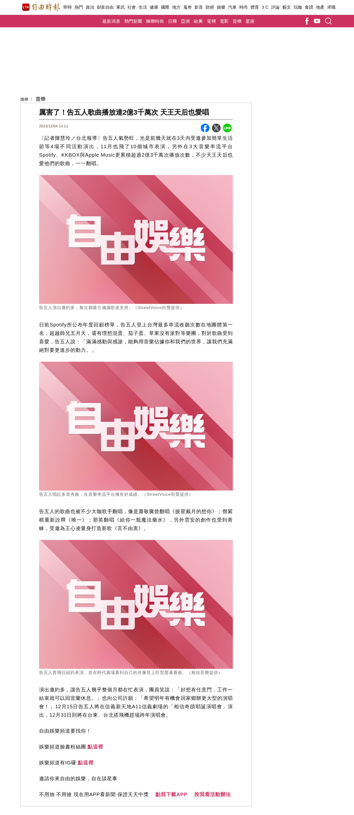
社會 (131, 7)
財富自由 (105, 7)
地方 (176, 7)
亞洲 (185, 21)
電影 (224, 21)
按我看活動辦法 (212, 794)
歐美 (198, 21)
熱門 (79, 7)
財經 (210, 7)
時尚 (243, 7)
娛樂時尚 (155, 21)
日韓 (172, 21)
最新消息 (111, 21)
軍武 (120, 7)
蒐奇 (187, 7)
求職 (331, 7)
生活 (143, 7)
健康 (154, 7)
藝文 (286, 7)
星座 (250, 21)
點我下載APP (171, 794)
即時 (67, 7)
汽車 (232, 7)
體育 (255, 7)
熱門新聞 (133, 21)
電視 (211, 21)
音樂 (237, 21)
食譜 (309, 7)
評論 (275, 7)
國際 (165, 7)
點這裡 (95, 746)
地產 (320, 7)
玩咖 (298, 7)
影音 (199, 7)
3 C (265, 7)
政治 (90, 7)
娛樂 (221, 7)
